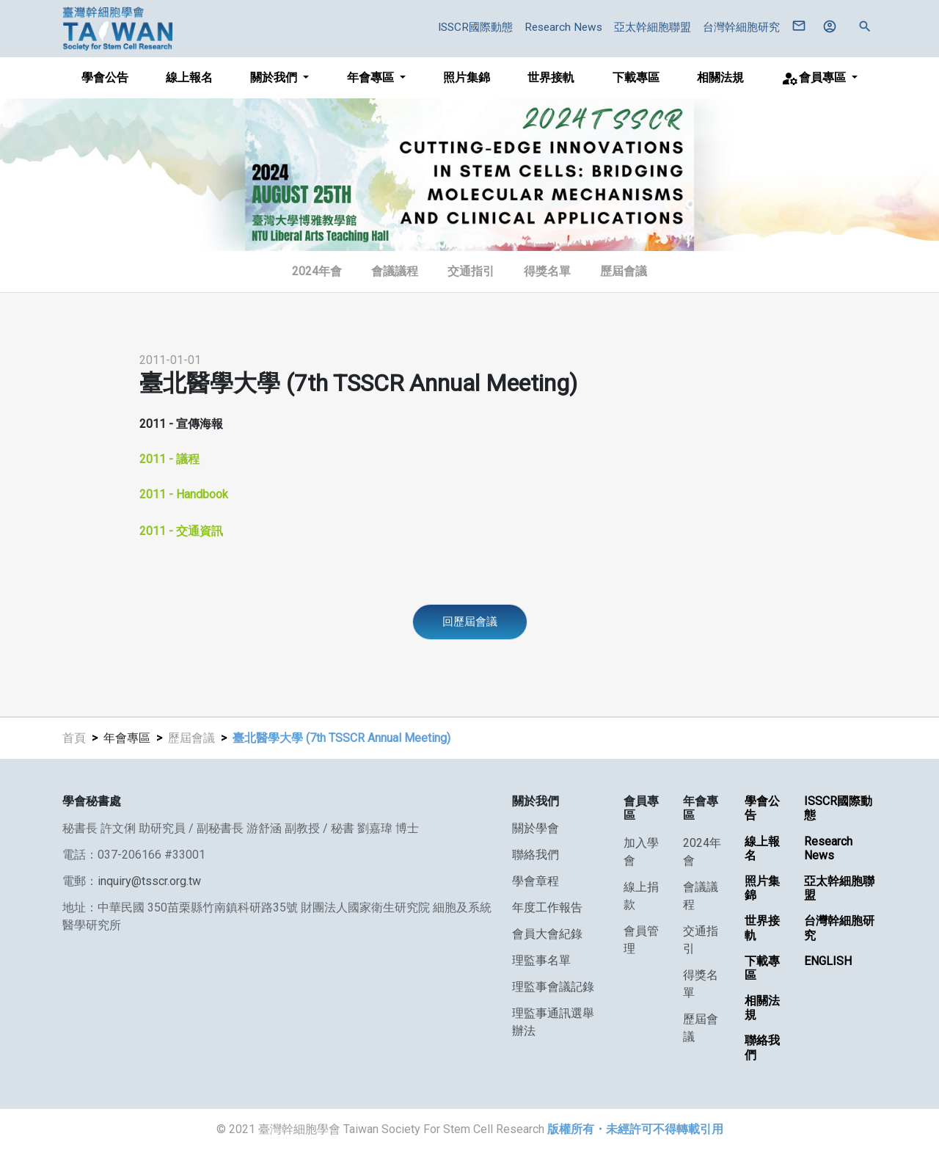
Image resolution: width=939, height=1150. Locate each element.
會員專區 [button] (815, 78)
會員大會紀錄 (547, 934)
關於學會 (535, 828)
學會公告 (104, 77)
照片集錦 (466, 77)
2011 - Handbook (183, 494)
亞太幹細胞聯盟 (652, 27)
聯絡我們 (535, 855)
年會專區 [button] (372, 77)
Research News (563, 27)
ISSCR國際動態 (475, 27)
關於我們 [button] (275, 77)
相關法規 (720, 77)
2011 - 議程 (169, 459)
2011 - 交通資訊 (181, 531)
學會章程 (535, 881)
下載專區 (636, 77)
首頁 (74, 738)
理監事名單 (541, 960)
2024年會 (317, 271)
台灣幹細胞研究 (741, 27)
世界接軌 (550, 77)
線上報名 (189, 77)
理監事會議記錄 (553, 987)
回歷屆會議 (469, 621)
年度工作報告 (547, 907)
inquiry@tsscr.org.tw (149, 881)
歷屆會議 (191, 738)
